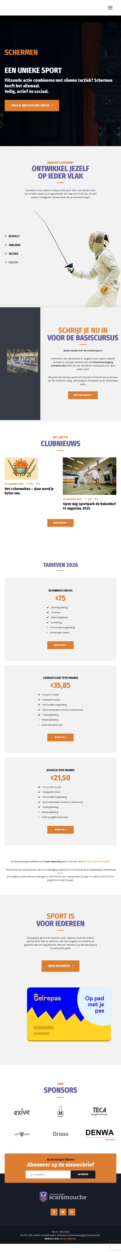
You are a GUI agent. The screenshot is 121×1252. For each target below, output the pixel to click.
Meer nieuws (59, 523)
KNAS (60, 873)
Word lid (60, 737)
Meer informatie (82, 395)
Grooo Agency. (68, 1238)
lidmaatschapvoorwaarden (96, 861)
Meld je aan (60, 645)
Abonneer (83, 1174)
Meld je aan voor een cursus (30, 105)
